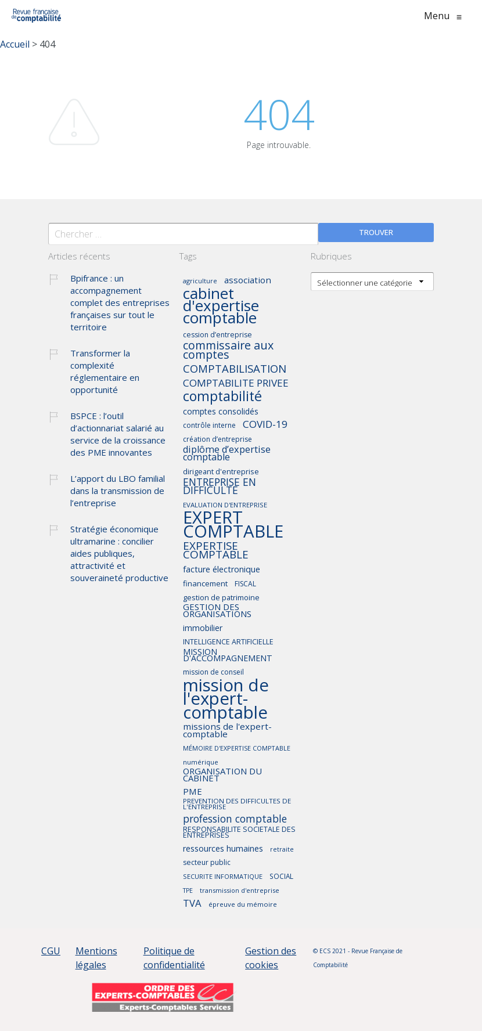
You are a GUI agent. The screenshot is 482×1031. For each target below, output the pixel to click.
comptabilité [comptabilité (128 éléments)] (222, 397)
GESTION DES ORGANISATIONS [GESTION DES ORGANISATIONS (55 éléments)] (217, 611)
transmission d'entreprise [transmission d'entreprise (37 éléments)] (239, 891)
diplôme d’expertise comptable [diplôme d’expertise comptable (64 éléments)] (227, 454)
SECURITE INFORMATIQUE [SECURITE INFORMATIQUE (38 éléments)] (222, 877)
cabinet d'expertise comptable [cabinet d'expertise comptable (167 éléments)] (221, 306)
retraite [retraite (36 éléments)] (282, 849)
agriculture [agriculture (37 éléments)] (200, 281)
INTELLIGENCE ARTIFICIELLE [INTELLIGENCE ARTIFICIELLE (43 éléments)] (228, 642)
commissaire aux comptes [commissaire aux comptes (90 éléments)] (228, 351)
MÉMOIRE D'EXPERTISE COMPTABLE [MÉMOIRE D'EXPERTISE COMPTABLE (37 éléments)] (236, 748)
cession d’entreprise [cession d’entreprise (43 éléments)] (217, 335)
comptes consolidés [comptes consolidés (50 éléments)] (220, 412)
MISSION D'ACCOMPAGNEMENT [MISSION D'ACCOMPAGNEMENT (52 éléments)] (227, 655)
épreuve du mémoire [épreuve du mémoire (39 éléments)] (242, 904)
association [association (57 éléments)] (247, 280)
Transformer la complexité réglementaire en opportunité (104, 371)
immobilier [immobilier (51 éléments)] (202, 628)
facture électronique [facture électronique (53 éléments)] (221, 570)
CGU (50, 951)
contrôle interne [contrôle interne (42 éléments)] (209, 425)
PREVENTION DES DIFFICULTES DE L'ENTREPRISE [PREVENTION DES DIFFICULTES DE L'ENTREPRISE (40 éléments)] (237, 803)
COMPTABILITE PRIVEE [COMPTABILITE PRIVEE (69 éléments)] (236, 384)
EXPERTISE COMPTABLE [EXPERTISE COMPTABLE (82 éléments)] (216, 550)
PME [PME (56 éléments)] (192, 792)
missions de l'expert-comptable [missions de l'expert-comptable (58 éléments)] (227, 730)
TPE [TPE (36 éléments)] (188, 891)
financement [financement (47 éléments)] (205, 584)
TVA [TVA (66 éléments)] (192, 903)
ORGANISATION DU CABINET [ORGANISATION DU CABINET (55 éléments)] (222, 775)
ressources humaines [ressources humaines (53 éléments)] (223, 849)
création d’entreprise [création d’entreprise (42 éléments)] (217, 439)
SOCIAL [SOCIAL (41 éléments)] (281, 877)
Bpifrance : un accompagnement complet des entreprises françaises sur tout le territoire (120, 302)
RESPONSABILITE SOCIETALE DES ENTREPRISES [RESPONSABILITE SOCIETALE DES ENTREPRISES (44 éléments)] (239, 832)
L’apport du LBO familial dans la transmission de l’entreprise (117, 491)
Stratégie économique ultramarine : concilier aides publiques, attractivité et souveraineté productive (119, 553)
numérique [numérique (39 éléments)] (200, 762)
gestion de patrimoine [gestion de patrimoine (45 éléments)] (221, 598)
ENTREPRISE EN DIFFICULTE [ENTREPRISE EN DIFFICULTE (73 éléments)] (219, 486)
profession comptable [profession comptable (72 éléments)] (235, 819)
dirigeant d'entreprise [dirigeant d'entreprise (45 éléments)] (221, 472)
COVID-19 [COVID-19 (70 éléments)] (265, 425)
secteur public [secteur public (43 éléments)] (207, 863)
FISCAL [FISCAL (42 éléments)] (245, 584)
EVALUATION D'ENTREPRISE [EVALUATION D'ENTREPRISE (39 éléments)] (225, 505)
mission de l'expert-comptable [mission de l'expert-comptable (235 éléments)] (226, 699)
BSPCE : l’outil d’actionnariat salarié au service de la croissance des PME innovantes (118, 434)
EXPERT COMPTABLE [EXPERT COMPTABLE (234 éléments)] (233, 525)
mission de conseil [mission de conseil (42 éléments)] (213, 672)
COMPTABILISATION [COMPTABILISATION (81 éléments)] (234, 369)
